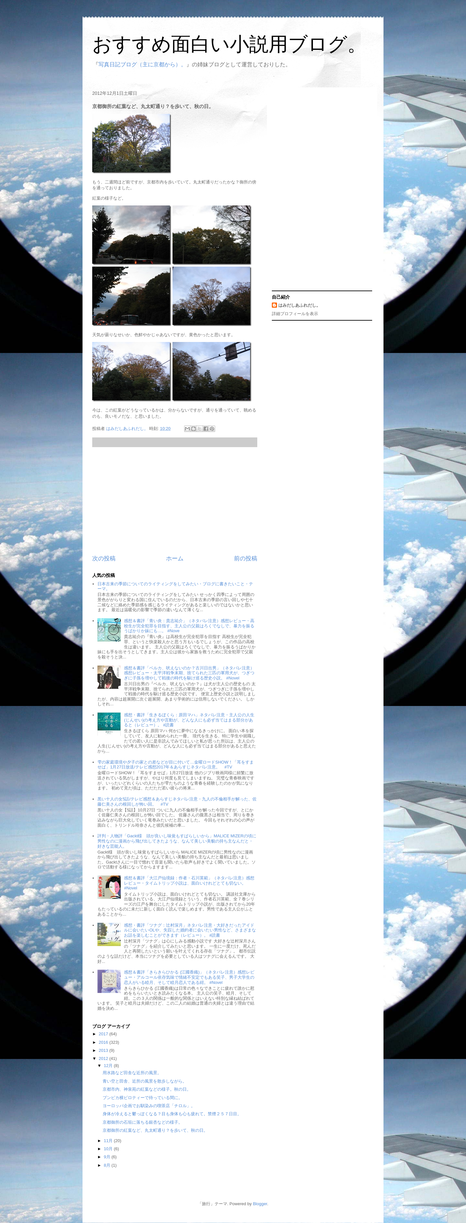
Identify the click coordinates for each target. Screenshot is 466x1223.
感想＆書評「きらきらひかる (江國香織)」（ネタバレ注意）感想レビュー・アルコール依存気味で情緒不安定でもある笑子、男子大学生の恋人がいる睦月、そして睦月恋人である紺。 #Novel (189, 977)
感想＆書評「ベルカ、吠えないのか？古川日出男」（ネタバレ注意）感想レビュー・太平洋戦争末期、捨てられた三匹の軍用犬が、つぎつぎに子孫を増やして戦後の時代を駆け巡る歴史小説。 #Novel (189, 673)
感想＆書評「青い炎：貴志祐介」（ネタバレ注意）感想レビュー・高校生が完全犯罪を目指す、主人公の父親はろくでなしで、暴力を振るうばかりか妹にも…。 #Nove (189, 625)
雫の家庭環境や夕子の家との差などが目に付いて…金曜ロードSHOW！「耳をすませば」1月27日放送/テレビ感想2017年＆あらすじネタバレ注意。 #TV (175, 765)
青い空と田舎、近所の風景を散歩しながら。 (145, 1081)
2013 (104, 1050)
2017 (104, 1033)
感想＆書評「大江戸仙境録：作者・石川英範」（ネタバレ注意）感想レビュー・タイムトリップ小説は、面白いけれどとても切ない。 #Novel (189, 883)
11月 (109, 1140)
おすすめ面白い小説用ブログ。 (229, 44)
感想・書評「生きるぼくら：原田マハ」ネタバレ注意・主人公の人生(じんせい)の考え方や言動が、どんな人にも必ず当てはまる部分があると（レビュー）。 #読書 (189, 719)
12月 (109, 1065)
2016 (104, 1042)
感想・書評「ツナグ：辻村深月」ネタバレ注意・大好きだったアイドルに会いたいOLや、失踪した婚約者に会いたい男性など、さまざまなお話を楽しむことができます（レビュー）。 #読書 (190, 930)
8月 (108, 1165)
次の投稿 (104, 558)
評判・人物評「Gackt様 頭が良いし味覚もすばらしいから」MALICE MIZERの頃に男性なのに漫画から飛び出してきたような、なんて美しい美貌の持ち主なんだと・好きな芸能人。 (176, 840)
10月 (109, 1148)
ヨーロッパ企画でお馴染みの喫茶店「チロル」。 (149, 1105)
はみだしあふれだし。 (299, 305)
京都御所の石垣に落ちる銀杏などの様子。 (143, 1122)
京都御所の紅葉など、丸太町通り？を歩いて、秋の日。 (155, 1130)
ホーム (174, 558)
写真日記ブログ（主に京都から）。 (142, 64)
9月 (108, 1156)
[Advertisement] (174, 501)
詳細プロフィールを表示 (295, 313)
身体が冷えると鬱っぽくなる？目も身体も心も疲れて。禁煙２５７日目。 (172, 1113)
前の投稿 (245, 558)
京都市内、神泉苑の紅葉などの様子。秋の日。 (147, 1089)
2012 (104, 1058)
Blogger (260, 1203)
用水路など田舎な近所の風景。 (132, 1072)
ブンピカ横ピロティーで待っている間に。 (143, 1097)
